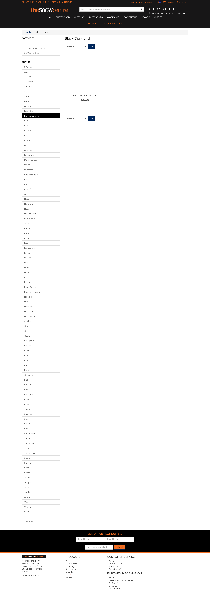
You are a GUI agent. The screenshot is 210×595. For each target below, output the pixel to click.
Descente (29, 155)
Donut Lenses (30, 160)
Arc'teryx (28, 82)
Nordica (28, 306)
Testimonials (114, 588)
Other (27, 331)
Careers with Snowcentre (121, 580)
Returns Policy (115, 566)
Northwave (29, 316)
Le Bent (28, 257)
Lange (27, 253)
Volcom (28, 507)
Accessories (71, 569)
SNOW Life (36, 2)
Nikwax (27, 301)
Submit (119, 547)
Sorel (26, 448)
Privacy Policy (115, 564)
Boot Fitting (130, 17)
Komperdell (30, 248)
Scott (26, 419)
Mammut (28, 277)
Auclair (27, 101)
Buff (26, 121)
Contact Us (114, 561)
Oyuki (27, 336)
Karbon (27, 233)
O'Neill (27, 326)
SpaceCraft (29, 453)
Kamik (27, 228)
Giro (26, 194)
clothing (79, 17)
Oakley (27, 321)
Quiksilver (29, 375)
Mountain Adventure (34, 292)
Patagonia (29, 341)
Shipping (47, 2)
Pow (26, 360)
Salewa (27, 409)
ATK (26, 91)
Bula (26, 126)
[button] (133, 2)
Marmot (28, 282)
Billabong (28, 106)
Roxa (26, 399)
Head (26, 209)
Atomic (27, 96)
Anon (26, 72)
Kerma (27, 238)
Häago (27, 199)
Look (26, 272)
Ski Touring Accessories (35, 48)
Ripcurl (27, 385)
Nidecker (28, 297)
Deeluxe (28, 150)
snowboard (63, 17)
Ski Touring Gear (32, 53)
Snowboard (71, 564)
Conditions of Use (117, 569)
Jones (27, 223)
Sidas (26, 429)
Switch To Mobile (31, 575)
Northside (29, 311)
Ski (25, 43)
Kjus (26, 243)
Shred (27, 424)
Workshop (113, 17)
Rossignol (28, 394)
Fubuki (27, 189)
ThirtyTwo (28, 482)
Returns (56, 2)
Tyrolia (27, 492)
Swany (27, 473)
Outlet (158, 17)
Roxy (26, 404)
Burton (27, 130)
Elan (26, 184)
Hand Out (28, 204)
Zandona (28, 521)
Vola (26, 502)
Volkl (26, 512)
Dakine (27, 140)
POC (26, 355)
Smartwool (29, 433)
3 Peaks (28, 67)
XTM (26, 516)
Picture (27, 345)
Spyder (27, 458)
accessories (96, 17)
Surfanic (28, 463)
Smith (27, 438)
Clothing (70, 566)
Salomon (28, 414)
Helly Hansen (30, 213)
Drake (27, 165)
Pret (26, 365)
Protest (27, 370)
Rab (26, 380)
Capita (27, 135)
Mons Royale (30, 287)
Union (27, 497)
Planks (27, 350)
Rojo (26, 389)
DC (25, 145)
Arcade (27, 77)
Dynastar (28, 169)
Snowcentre (30, 443)
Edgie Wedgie (31, 174)
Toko (26, 487)
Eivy (26, 179)
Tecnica (28, 477)
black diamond (31, 116)
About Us (26, 2)
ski (49, 17)
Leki (26, 262)
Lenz (26, 267)
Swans (27, 468)
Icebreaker (29, 218)
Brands (145, 17)
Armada (28, 86)
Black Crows (30, 111)
